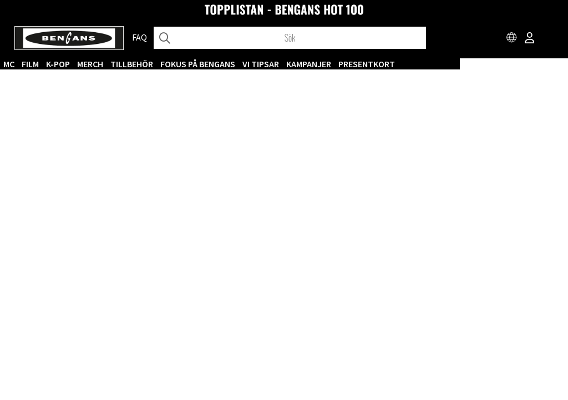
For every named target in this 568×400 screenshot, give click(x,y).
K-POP (166, 63)
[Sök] (290, 38)
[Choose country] (512, 39)
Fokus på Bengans (305, 63)
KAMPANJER (416, 63)
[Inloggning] (530, 39)
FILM (138, 63)
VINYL (76, 63)
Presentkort (475, 63)
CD (99, 63)
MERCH (198, 63)
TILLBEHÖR (240, 63)
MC (117, 63)
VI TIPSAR (369, 63)
